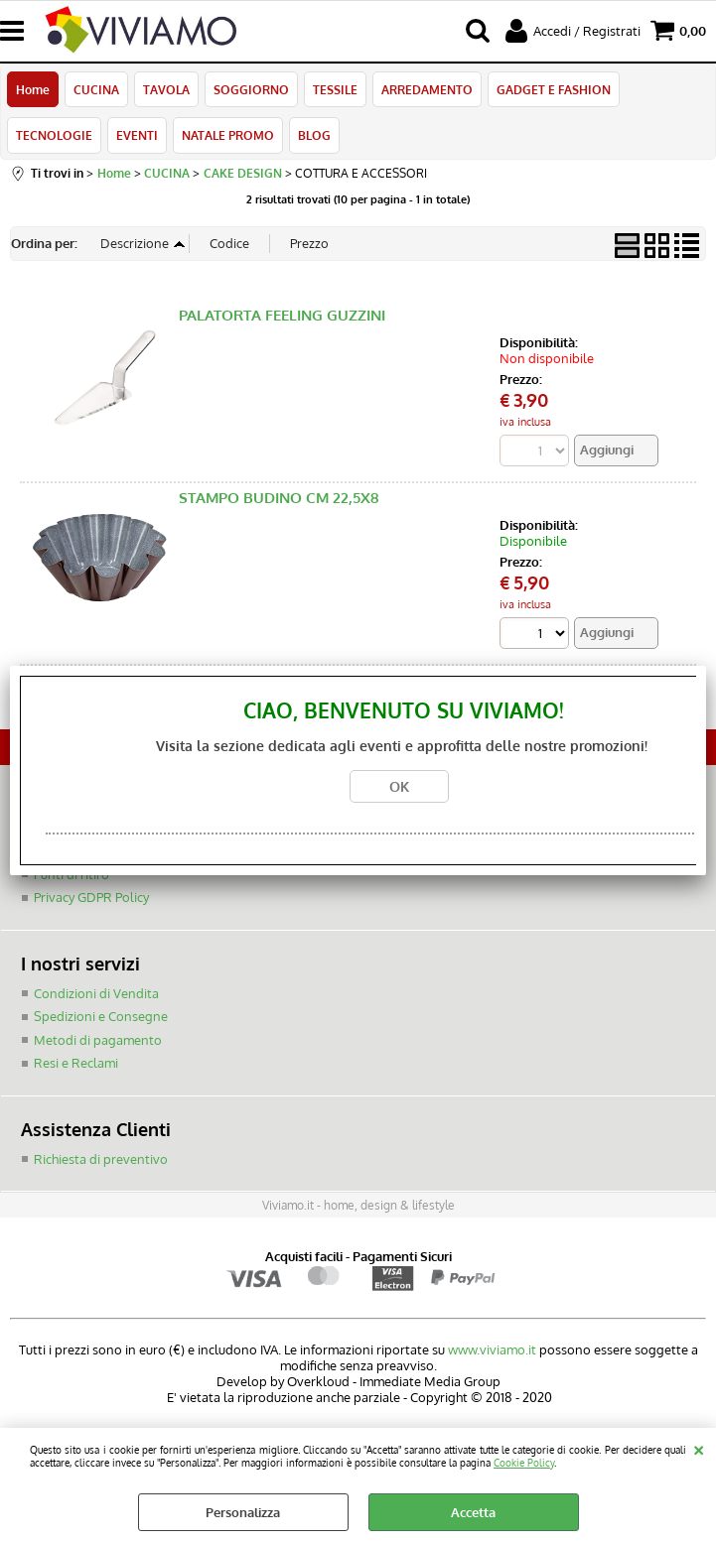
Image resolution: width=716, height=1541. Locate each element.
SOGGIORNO (251, 89)
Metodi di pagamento (98, 1040)
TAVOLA (166, 89)
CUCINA (96, 89)
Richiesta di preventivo (101, 1159)
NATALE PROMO (228, 135)
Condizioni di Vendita (96, 993)
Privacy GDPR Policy (91, 897)
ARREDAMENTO (427, 89)
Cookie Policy (524, 1462)
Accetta (473, 1512)
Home (33, 89)
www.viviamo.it (492, 1349)
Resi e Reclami (76, 1063)
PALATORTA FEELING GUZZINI (282, 315)
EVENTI (137, 135)
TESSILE (335, 89)
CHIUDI (698, 1448)
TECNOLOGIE (54, 135)
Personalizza (243, 1512)
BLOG (314, 135)
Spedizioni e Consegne (101, 1016)
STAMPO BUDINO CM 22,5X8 (278, 497)
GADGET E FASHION (554, 89)
